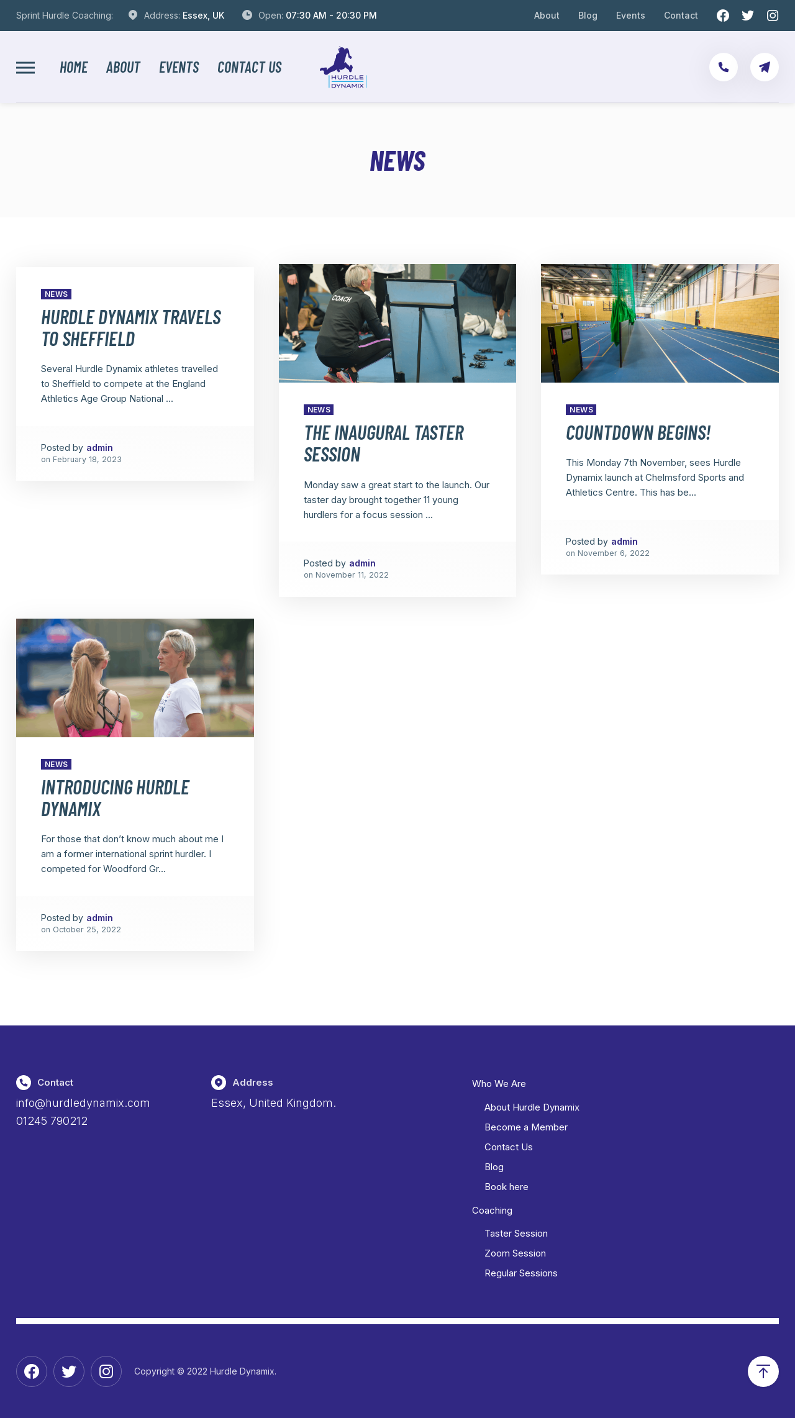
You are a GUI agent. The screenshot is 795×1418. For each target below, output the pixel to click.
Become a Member (526, 1127)
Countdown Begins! (638, 431)
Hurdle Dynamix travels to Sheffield (130, 327)
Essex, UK (203, 15)
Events (630, 15)
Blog (587, 15)
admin (99, 447)
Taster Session (516, 1233)
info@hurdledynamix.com (83, 1102)
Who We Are (499, 1083)
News (56, 294)
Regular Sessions (521, 1273)
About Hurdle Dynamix (531, 1107)
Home (74, 67)
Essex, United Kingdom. (273, 1102)
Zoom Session (515, 1253)
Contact (681, 15)
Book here (506, 1187)
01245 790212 (52, 1120)
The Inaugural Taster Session (383, 442)
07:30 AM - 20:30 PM (331, 15)
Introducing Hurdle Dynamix (115, 797)
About (547, 15)
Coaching (492, 1210)
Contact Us (249, 67)
